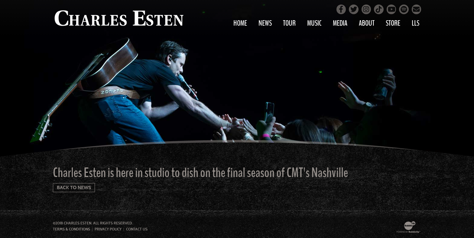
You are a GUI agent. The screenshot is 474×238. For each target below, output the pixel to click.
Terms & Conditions (71, 229)
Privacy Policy (108, 229)
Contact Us (137, 229)
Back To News (74, 187)
